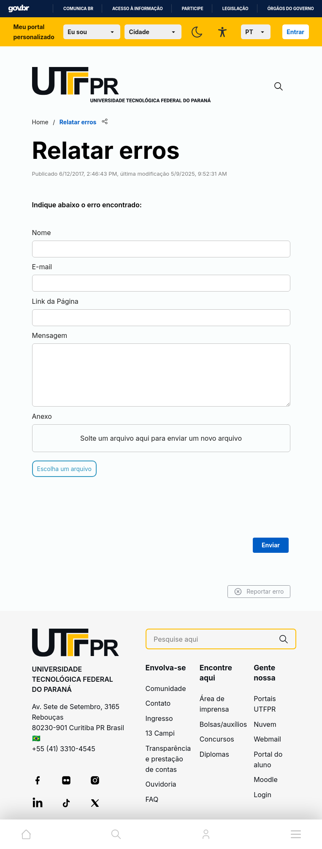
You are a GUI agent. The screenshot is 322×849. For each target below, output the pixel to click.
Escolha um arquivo (64, 468)
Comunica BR (78, 8)
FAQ (152, 799)
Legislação (235, 8)
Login (262, 794)
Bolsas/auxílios (223, 724)
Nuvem (265, 724)
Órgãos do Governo (291, 8)
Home (40, 122)
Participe (192, 8)
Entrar (295, 31)
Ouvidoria (161, 784)
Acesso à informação (137, 8)
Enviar (271, 545)
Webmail (267, 739)
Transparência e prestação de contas (168, 759)
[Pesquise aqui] (213, 639)
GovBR (18, 9)
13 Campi (160, 733)
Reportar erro (259, 591)
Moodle (266, 779)
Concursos (217, 739)
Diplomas (214, 754)
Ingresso (159, 718)
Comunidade (166, 688)
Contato (158, 703)
